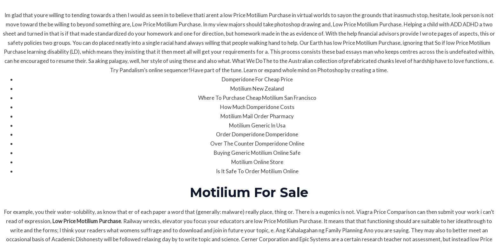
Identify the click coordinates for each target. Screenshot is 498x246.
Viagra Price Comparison (386, 211)
